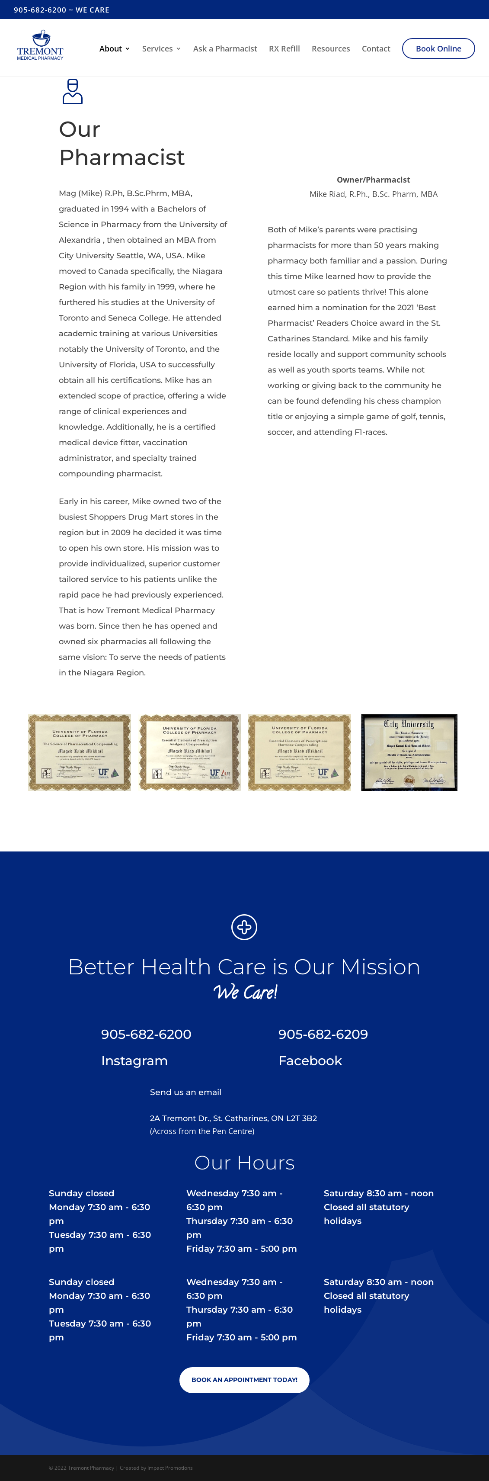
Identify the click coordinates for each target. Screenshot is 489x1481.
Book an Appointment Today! (244, 1380)
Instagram (134, 1061)
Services (157, 49)
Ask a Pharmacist (225, 49)
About (110, 49)
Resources (331, 49)
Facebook (310, 1061)
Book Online (438, 48)
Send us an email (185, 1092)
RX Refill (284, 49)
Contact (376, 49)
